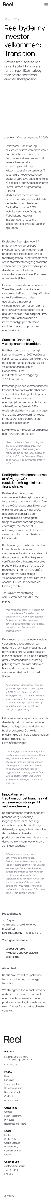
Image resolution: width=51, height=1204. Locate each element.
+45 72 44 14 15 (11, 1169)
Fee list (7, 1135)
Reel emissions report (15, 1123)
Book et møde (11, 1100)
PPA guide (9, 1119)
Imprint (8, 1154)
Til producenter (11, 1083)
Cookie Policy (11, 1139)
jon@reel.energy (12, 933)
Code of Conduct (12, 1150)
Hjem (7, 1075)
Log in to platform (13, 1115)
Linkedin (8, 1173)
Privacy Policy (11, 1146)
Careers (8, 1111)
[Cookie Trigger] (12, 1143)
